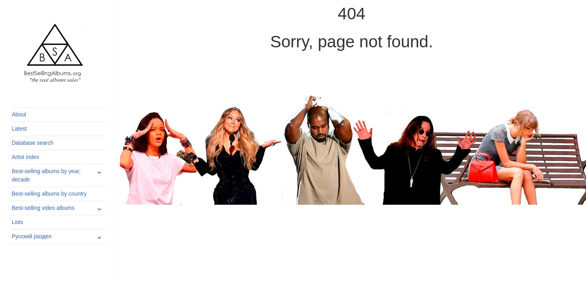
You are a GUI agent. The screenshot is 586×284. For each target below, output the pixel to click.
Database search (33, 143)
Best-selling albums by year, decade (46, 175)
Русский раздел (32, 236)
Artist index (25, 157)
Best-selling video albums (43, 208)
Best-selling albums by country (49, 194)
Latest (19, 128)
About (19, 114)
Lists (17, 222)
